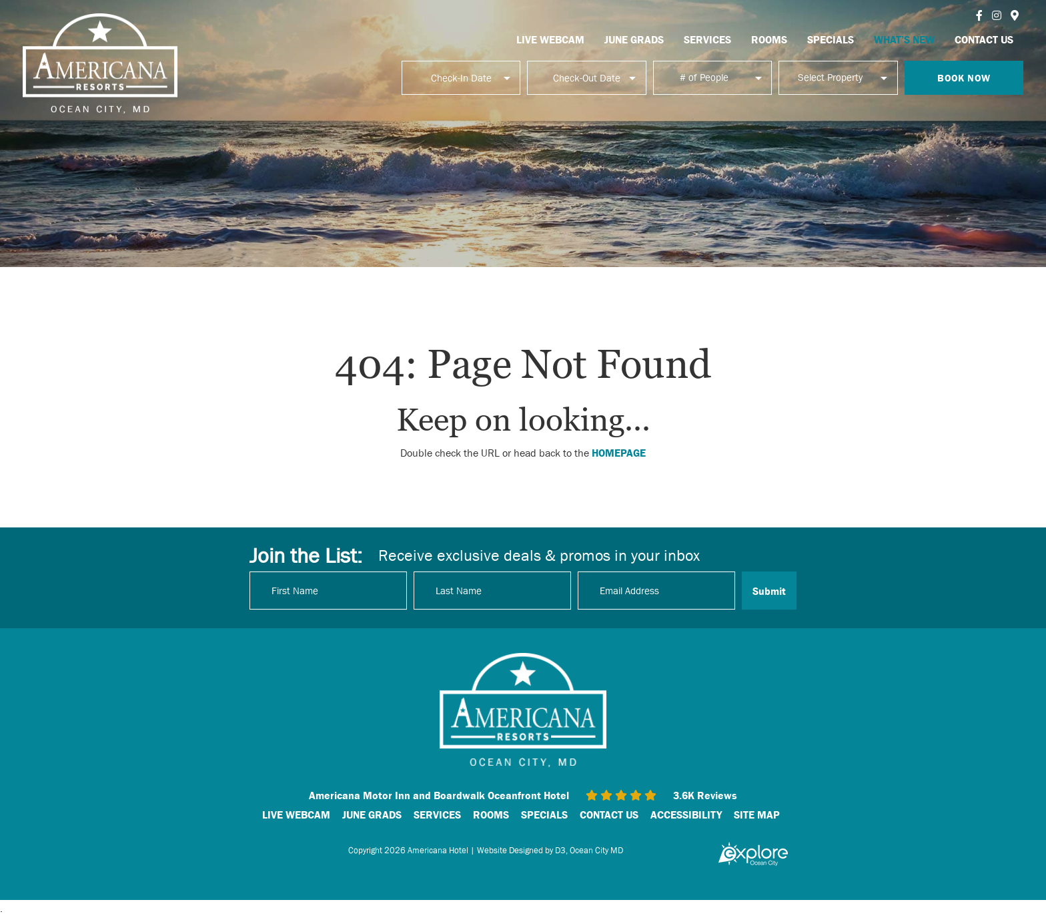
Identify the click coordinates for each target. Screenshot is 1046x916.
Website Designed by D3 (521, 850)
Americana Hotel (438, 850)
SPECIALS (830, 39)
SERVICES (707, 39)
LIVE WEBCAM (550, 39)
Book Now (963, 77)
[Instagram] (996, 15)
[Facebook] (979, 15)
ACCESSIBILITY (686, 815)
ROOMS (769, 39)
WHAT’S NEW (904, 39)
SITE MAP (757, 815)
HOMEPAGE (619, 453)
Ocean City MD (596, 850)
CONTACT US (984, 39)
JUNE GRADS (634, 39)
